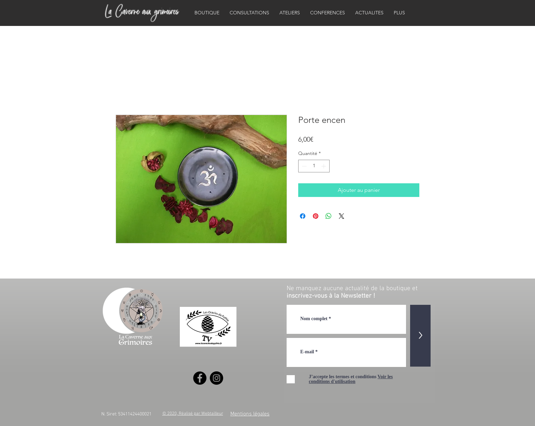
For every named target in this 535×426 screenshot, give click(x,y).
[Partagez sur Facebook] (303, 216)
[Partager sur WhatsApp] (328, 216)
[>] (420, 336)
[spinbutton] (314, 166)
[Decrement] (303, 166)
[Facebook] (199, 378)
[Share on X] (341, 216)
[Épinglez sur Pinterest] (316, 216)
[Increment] (324, 166)
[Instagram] (216, 378)
